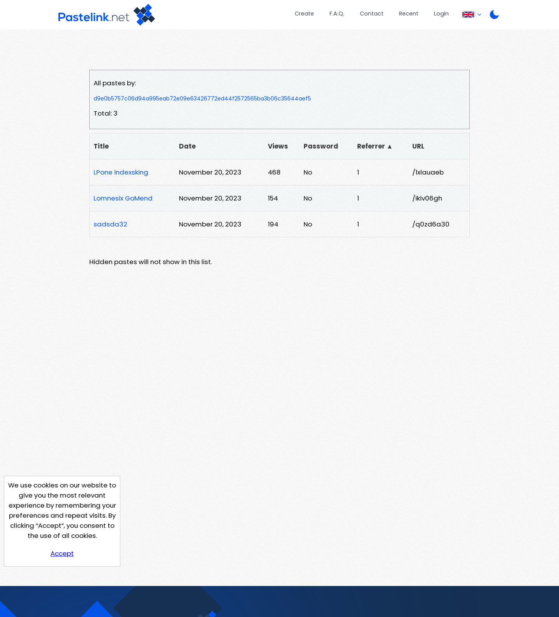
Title (101, 146)
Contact (372, 13)
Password (321, 146)
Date (187, 146)
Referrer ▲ (375, 146)
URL (418, 146)
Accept (62, 553)
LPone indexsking (121, 172)
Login (441, 13)
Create (304, 13)
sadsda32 (110, 224)
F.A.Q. (337, 13)
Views (278, 146)
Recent (408, 13)
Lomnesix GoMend (123, 198)
